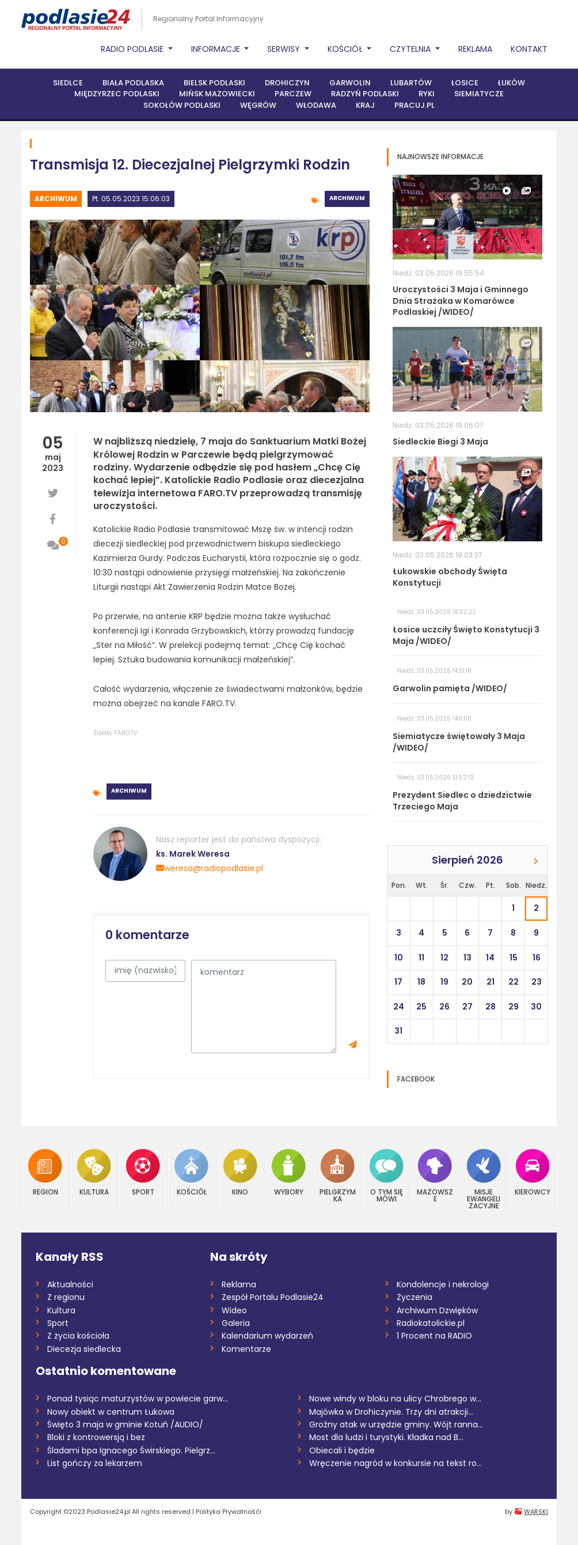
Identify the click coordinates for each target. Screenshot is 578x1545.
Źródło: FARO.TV (115, 733)
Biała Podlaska (133, 82)
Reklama (475, 49)
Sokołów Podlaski (181, 105)
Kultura (94, 1172)
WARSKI (536, 1511)
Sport (143, 1172)
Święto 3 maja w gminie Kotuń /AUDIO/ (125, 1424)
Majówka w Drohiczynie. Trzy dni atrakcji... (391, 1412)
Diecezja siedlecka (84, 1349)
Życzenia (414, 1297)
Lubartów (411, 82)
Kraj (365, 105)
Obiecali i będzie (342, 1450)
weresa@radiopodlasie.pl (209, 868)
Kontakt (529, 49)
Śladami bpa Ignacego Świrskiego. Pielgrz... (131, 1450)
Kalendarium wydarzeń (267, 1335)
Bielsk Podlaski (214, 82)
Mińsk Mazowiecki (217, 93)
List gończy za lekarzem (94, 1463)
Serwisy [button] (284, 49)
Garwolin (350, 82)
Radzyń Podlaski (365, 93)
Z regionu (66, 1297)
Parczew (293, 93)
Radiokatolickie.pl (431, 1323)
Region (45, 1172)
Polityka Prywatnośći (228, 1511)
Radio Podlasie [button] (133, 49)
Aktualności (70, 1284)
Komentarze (246, 1349)
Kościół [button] (346, 49)
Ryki (427, 93)
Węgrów (258, 105)
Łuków (511, 82)
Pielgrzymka (338, 1176)
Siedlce (68, 82)
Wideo (234, 1310)
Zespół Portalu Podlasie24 (273, 1297)
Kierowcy (532, 1172)
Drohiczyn (287, 82)
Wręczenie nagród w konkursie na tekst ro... (395, 1463)
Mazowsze (435, 1176)
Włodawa (316, 105)
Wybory (289, 1172)
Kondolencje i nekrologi (443, 1284)
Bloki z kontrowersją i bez (96, 1437)
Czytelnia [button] (411, 49)
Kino (240, 1172)
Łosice (464, 82)
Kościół (191, 1172)
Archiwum (56, 199)
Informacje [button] (216, 49)
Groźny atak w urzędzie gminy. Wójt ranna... (396, 1424)
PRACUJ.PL (414, 105)
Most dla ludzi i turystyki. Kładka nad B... (386, 1437)
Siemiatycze (479, 93)
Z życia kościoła (78, 1335)
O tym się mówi (387, 1176)
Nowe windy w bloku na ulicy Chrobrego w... (395, 1398)
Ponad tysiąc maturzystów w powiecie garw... (137, 1398)
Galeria (236, 1323)
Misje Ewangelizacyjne (484, 1179)
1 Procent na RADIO (434, 1335)
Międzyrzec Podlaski (116, 93)
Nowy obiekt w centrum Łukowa (110, 1412)
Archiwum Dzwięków (437, 1310)
